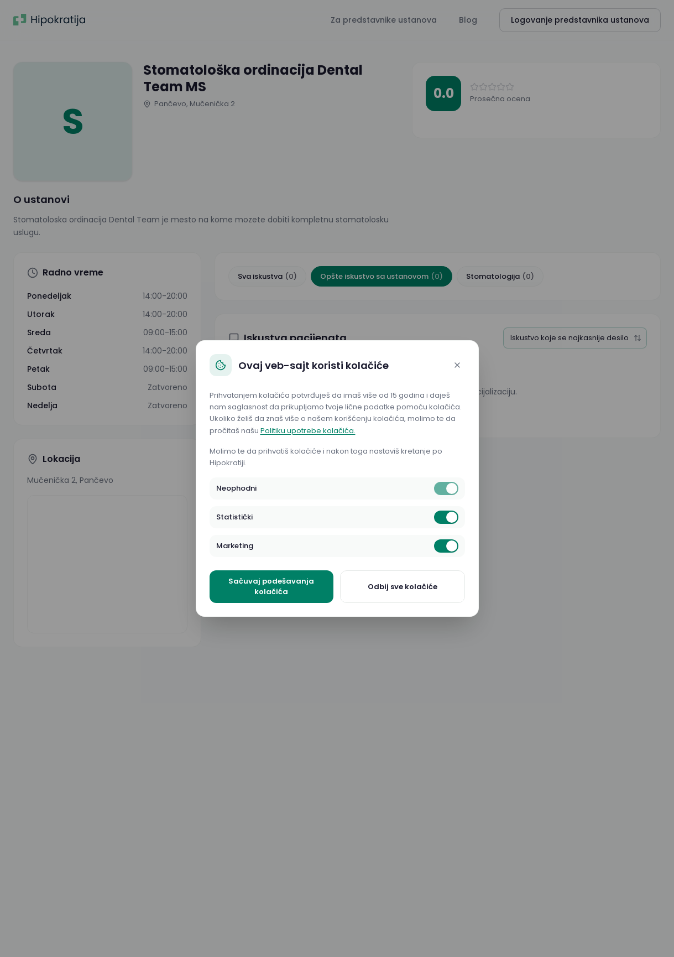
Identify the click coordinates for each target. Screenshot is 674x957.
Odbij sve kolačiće (402, 586)
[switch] (446, 488)
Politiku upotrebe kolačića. (308, 430)
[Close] (457, 365)
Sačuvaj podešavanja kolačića (271, 586)
